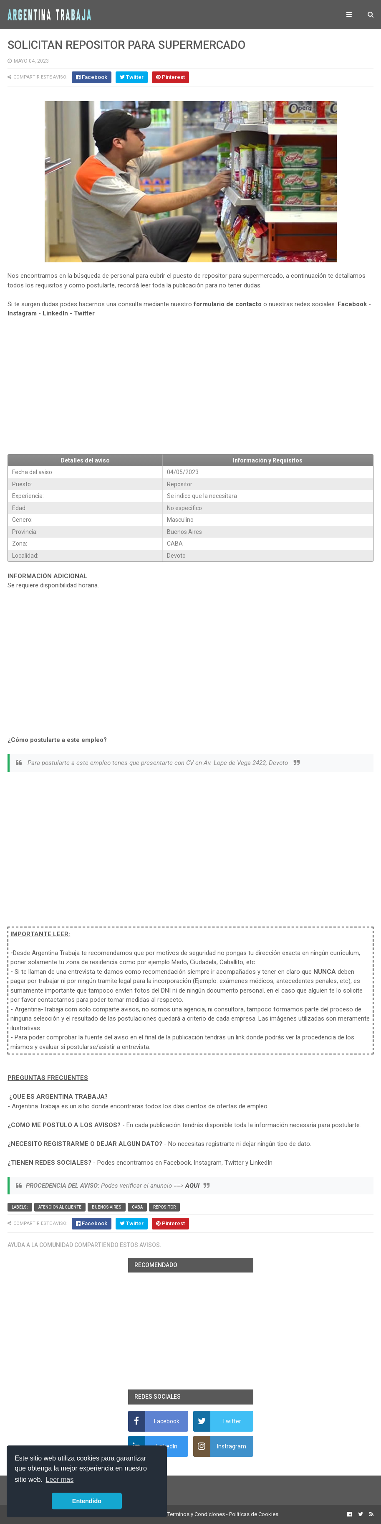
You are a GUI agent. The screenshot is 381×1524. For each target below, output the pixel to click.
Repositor (164, 1207)
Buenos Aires (106, 1207)
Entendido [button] (86, 1501)
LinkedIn (55, 313)
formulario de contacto (228, 304)
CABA (137, 1207)
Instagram (22, 313)
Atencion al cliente (59, 1207)
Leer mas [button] (60, 1479)
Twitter (84, 313)
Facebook (352, 304)
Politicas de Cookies (253, 1514)
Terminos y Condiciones (196, 1514)
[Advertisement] (190, 386)
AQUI (192, 1185)
